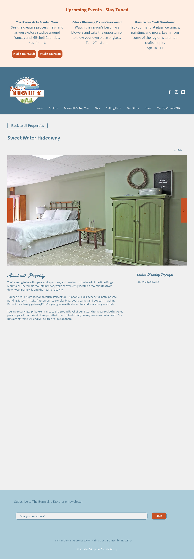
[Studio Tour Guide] (24, 54)
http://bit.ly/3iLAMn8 (148, 282)
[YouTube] (183, 92)
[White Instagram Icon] (176, 92)
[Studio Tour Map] (50, 54)
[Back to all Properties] (27, 125)
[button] (97, 210)
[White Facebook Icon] (169, 92)
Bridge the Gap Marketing (103, 549)
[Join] (159, 516)
